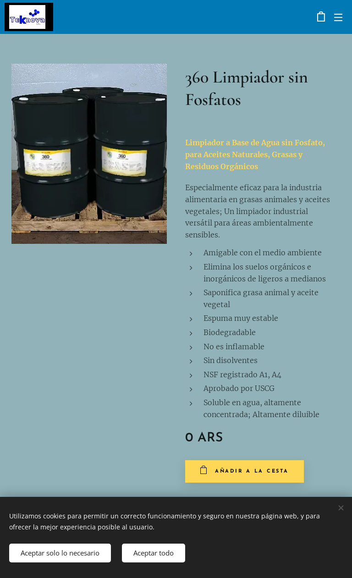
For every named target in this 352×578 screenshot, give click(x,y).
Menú (338, 17)
